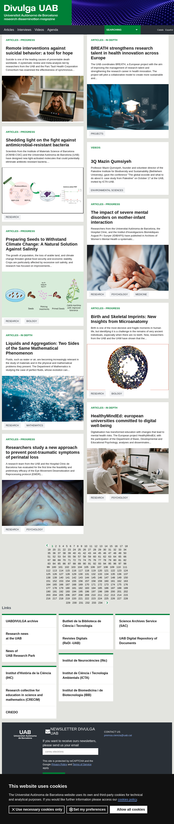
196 (87, 591)
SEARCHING (113, 29)
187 (113, 588)
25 (79, 549)
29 (99, 549)
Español (169, 30)
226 (113, 598)
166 (61, 584)
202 (126, 591)
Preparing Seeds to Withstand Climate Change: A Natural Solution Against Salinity (42, 244)
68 (54, 560)
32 (114, 549)
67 (49, 560)
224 (100, 598)
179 (61, 588)
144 (87, 577)
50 (124, 553)
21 (59, 549)
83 (49, 563)
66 (124, 556)
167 (67, 584)
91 (89, 563)
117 (80, 570)
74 (84, 560)
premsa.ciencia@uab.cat (118, 735)
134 (106, 574)
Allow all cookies (128, 809)
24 (74, 549)
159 (100, 581)
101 (60, 567)
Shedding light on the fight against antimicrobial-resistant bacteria (41, 142)
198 (100, 591)
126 (55, 574)
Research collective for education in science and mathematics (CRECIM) (24, 695)
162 (119, 581)
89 (79, 563)
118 (87, 570)
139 (55, 577)
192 (61, 591)
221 (80, 598)
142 (74, 577)
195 (80, 591)
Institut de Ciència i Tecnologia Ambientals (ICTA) (85, 675)
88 (74, 563)
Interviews (24, 29)
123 (119, 570)
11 (91, 546)
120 (100, 570)
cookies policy (127, 799)
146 (100, 577)
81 (119, 560)
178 (55, 588)
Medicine (141, 294)
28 (94, 549)
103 (73, 567)
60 (94, 556)
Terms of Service (82, 764)
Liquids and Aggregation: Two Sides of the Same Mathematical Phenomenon (42, 348)
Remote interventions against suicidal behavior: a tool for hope (39, 50)
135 (113, 574)
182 (80, 588)
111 (125, 567)
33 (119, 549)
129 (74, 574)
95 (109, 563)
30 (104, 549)
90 (84, 563)
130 (80, 574)
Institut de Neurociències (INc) (85, 660)
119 (93, 570)
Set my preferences (87, 809)
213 (113, 595)
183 (87, 588)
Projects (97, 133)
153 (61, 581)
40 (74, 553)
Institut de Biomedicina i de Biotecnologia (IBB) (83, 693)
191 (55, 591)
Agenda (52, 29)
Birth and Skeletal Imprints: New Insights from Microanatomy (123, 319)
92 (94, 563)
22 (64, 549)
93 (99, 563)
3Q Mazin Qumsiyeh (111, 161)
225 (106, 598)
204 (55, 595)
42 (84, 553)
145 (93, 577)
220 (74, 598)
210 (93, 595)
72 (74, 560)
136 (119, 574)
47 (109, 553)
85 (59, 563)
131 (87, 574)
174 (113, 584)
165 (55, 584)
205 (61, 595)
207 (74, 595)
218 (61, 598)
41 (79, 553)
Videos (39, 29)
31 (109, 549)
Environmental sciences (107, 190)
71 (69, 560)
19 (49, 549)
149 (119, 577)
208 (80, 595)
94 (104, 563)
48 (114, 553)
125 (48, 574)
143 (80, 577)
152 (55, 581)
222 (87, 598)
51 (49, 556)
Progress (28, 40)
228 (126, 598)
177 (48, 588)
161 (113, 581)
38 (64, 553)
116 (74, 570)
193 (67, 591)
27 (89, 549)
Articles (9, 29)
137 (126, 574)
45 (99, 553)
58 (84, 556)
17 (121, 546)
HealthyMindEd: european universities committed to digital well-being (123, 420)
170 (87, 584)
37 (59, 553)
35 (49, 553)
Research (12, 217)
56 (74, 556)
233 (94, 602)
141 (67, 577)
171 (93, 584)
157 (87, 581)
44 (94, 553)
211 (100, 595)
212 (106, 595)
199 (106, 591)
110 (118, 567)
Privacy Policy (59, 764)
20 (54, 549)
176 (126, 584)
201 (119, 591)
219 (67, 598)
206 (67, 595)
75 (89, 560)
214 (119, 595)
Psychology (35, 529)
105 (86, 567)
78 (104, 560)
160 (106, 581)
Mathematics (35, 425)
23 (69, 549)
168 (74, 584)
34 (124, 549)
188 (119, 588)
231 (81, 602)
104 (80, 567)
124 (126, 570)
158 (93, 581)
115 (67, 570)
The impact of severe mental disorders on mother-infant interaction (119, 217)
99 (48, 567)
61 (99, 556)
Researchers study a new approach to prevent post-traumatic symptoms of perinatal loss (43, 452)
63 (109, 556)
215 (126, 595)
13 (101, 546)
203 (48, 595)
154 (67, 581)
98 (124, 563)
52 (54, 556)
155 (74, 581)
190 (48, 591)
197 (93, 591)
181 (74, 588)
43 (89, 553)
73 (79, 560)
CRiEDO (12, 712)
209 (87, 595)
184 (93, 588)
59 (89, 556)
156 (80, 581)
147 (106, 577)
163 (126, 581)
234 (100, 602)
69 (59, 560)
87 (69, 563)
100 (54, 567)
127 (61, 574)
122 (113, 570)
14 (106, 546)
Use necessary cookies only (36, 809)
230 (74, 602)
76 (94, 560)
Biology (32, 321)
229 (68, 602)
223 (93, 598)
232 (87, 602)
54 (64, 556)
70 (64, 560)
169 (80, 584)
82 (124, 560)
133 (100, 574)
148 (113, 577)
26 (84, 549)
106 (93, 567)
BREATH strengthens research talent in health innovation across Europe (124, 53)
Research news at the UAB (17, 636)
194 (74, 591)
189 (126, 588)
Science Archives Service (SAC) (138, 623)
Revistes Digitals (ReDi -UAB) (75, 641)
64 (114, 556)
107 (99, 567)
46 (104, 553)
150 (126, 577)
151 (48, 581)
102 (67, 567)
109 (112, 567)
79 (109, 560)
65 (119, 556)
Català (160, 30)
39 (69, 553)
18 (126, 546)
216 (48, 598)
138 (48, 577)
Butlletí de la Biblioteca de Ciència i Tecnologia (82, 623)
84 (54, 563)
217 (55, 598)
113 (55, 570)
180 (67, 588)
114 (61, 570)
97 (119, 563)
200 (113, 591)
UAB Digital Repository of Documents (138, 641)
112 (48, 570)
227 (119, 598)
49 (119, 553)
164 (48, 584)
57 (79, 556)
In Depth (27, 335)
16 (116, 546)
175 (119, 584)
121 (106, 570)
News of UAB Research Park (20, 653)
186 (106, 588)
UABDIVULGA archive (22, 621)
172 (100, 584)
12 (96, 546)
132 (93, 574)
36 (54, 553)
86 (64, 563)
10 (85, 546)
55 (69, 556)
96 (114, 563)
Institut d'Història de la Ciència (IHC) (28, 675)
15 (111, 546)
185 (100, 588)
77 (99, 560)
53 (59, 556)
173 (106, 584)
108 (106, 567)
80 (114, 560)
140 (61, 577)
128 (67, 574)
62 (104, 556)
